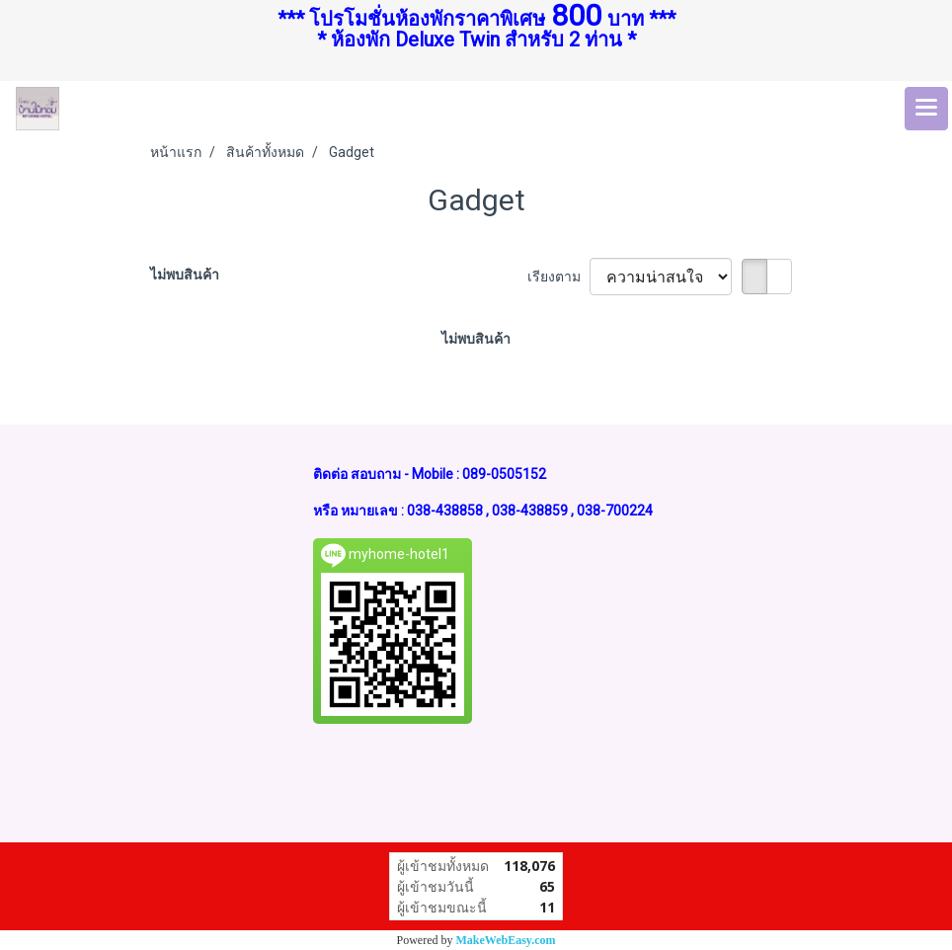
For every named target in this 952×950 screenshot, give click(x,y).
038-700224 (615, 510)
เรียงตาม (558, 276)
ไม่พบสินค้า (184, 274)
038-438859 (530, 510)
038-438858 (445, 510)
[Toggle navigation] (926, 108)
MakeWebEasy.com (506, 940)
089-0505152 (504, 474)
